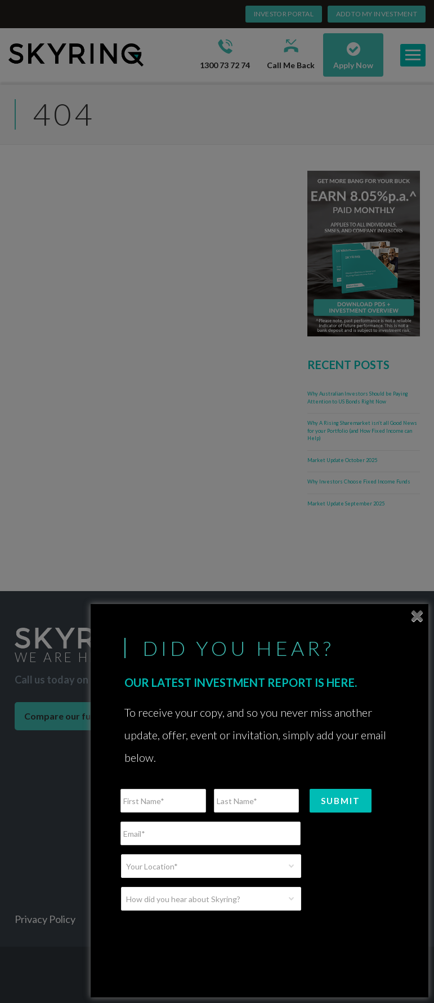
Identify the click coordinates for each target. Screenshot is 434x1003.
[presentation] (206, 942)
